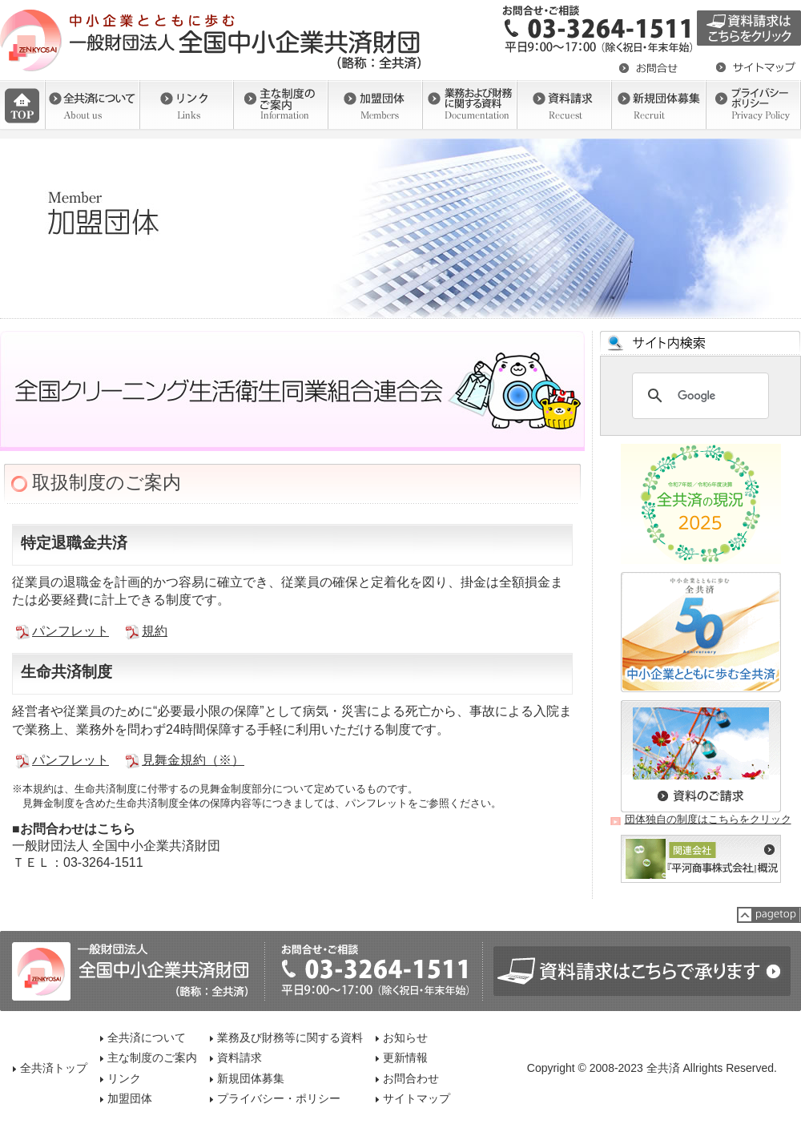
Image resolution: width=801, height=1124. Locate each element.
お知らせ (405, 1037)
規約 (154, 631)
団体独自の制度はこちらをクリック (708, 819)
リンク (124, 1078)
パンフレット (70, 631)
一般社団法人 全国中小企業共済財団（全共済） (212, 40)
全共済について (146, 1037)
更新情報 (405, 1057)
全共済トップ (53, 1068)
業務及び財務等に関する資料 (290, 1037)
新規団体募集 (250, 1078)
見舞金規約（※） (193, 760)
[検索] (698, 395)
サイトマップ (416, 1098)
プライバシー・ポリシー (278, 1098)
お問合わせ (411, 1078)
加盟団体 (129, 1098)
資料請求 (239, 1057)
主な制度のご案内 (152, 1057)
